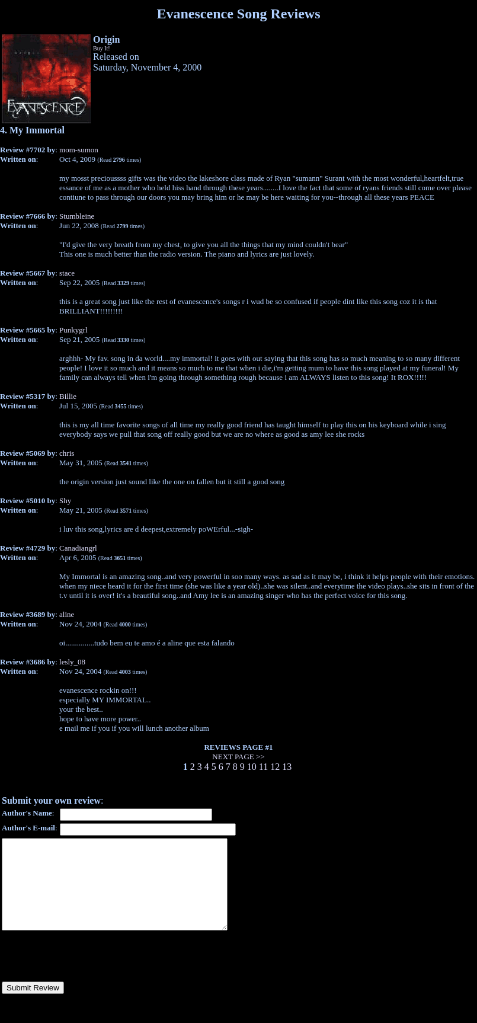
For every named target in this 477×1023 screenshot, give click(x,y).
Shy (65, 500)
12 (275, 767)
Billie (67, 396)
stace (67, 272)
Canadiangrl (78, 548)
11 (263, 767)
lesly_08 (72, 661)
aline (66, 614)
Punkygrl (73, 329)
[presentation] (92, 974)
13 (287, 767)
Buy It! (101, 48)
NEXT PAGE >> (238, 756)
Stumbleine (76, 216)
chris (66, 453)
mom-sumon (78, 149)
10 (252, 767)
